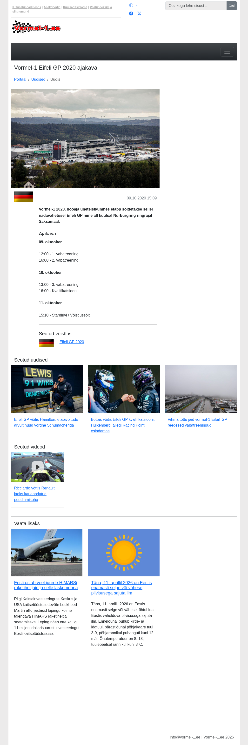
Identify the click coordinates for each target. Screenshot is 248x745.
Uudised (38, 79)
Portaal (20, 79)
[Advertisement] (201, 119)
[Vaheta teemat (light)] (133, 5)
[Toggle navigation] (227, 52)
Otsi (232, 6)
